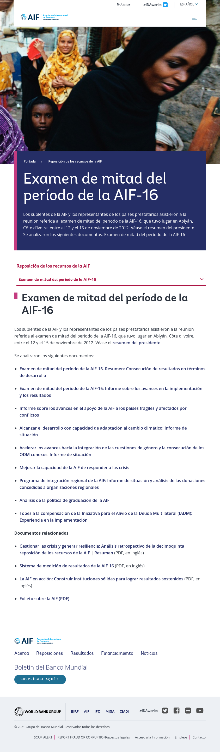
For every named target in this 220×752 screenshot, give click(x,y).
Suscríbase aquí (38, 679)
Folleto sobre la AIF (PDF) (44, 598)
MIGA (110, 712)
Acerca (21, 653)
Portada (30, 161)
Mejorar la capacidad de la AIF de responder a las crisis (74, 467)
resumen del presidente (137, 343)
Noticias (124, 5)
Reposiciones (49, 653)
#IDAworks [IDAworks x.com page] (152, 5)
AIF (86, 712)
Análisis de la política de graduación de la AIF (64, 500)
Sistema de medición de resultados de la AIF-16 (67, 566)
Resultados (82, 653)
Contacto (199, 737)
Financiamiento (117, 653)
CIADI (124, 712)
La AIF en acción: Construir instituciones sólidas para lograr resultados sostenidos (101, 579)
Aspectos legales (118, 737)
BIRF (75, 712)
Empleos (181, 737)
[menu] (194, 18)
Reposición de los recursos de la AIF (75, 161)
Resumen (104, 553)
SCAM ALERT (43, 737)
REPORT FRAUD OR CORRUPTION (82, 737)
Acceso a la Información (152, 737)
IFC (97, 712)
